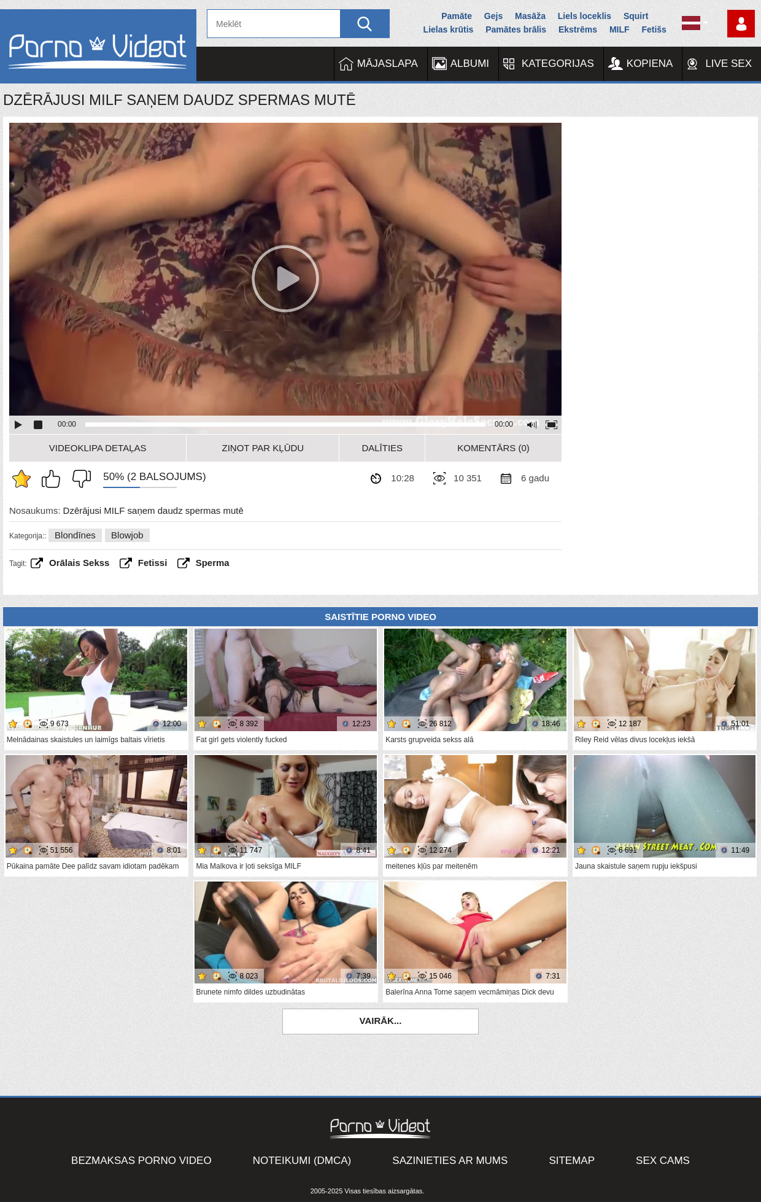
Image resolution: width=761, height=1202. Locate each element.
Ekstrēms (577, 29)
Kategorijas (558, 63)
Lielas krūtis (448, 29)
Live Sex (728, 63)
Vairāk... (381, 1020)
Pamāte (456, 16)
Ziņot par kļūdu (263, 448)
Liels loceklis (584, 16)
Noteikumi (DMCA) (302, 1160)
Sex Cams (663, 1160)
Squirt (636, 16)
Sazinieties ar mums (450, 1160)
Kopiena (650, 63)
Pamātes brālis (515, 29)
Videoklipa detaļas (98, 448)
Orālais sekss (79, 562)
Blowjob (127, 535)
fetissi (153, 562)
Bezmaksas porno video (141, 1160)
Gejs (493, 16)
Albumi (469, 63)
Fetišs (653, 29)
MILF (619, 29)
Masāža (530, 16)
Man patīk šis (54, 479)
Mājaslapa (387, 63)
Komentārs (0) (493, 448)
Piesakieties (741, 23)
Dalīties (382, 448)
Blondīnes (75, 535)
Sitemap (572, 1160)
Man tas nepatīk (78, 479)
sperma (213, 562)
